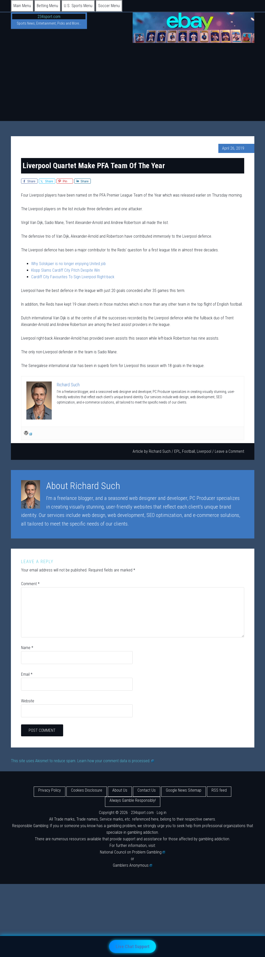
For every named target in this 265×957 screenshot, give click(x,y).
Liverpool (204, 451)
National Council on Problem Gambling (132, 852)
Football (188, 451)
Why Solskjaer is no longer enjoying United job (68, 263)
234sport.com (49, 16)
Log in (161, 812)
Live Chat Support (132, 946)
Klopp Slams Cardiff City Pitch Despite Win (65, 270)
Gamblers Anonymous (132, 865)
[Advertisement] (132, 82)
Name (27, 647)
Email (26, 674)
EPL (177, 451)
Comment (30, 583)
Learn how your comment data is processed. (115, 760)
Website (27, 701)
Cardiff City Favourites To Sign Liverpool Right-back (72, 276)
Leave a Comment (229, 451)
